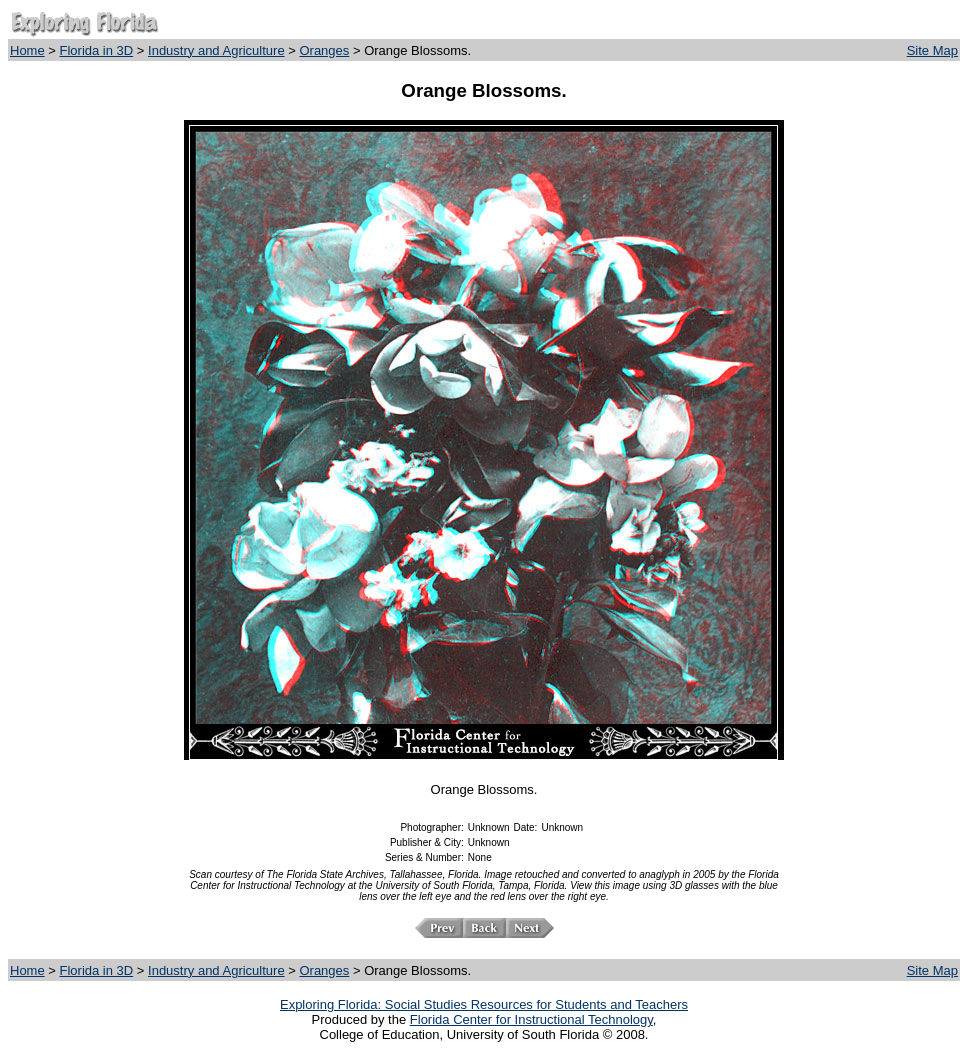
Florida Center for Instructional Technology (531, 1019)
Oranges (324, 50)
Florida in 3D (97, 50)
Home (27, 50)
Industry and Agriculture (216, 50)
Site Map (932, 50)
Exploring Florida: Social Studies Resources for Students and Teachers (484, 1004)
